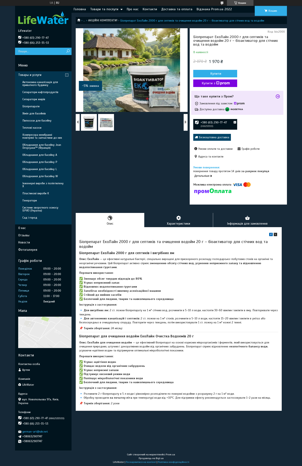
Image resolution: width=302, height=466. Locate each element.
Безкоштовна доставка (214, 137)
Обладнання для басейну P (39, 162)
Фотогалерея (27, 250)
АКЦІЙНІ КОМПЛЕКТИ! (102, 20)
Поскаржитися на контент (141, 462)
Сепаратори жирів (33, 99)
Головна (80, 9)
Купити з (216, 83)
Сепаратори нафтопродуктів (40, 92)
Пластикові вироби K (35, 193)
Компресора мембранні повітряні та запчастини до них (42, 136)
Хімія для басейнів (34, 113)
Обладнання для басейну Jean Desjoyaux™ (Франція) (41, 146)
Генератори (29, 200)
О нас (22, 228)
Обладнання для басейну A (39, 155)
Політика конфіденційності (173, 462)
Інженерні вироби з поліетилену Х (43, 185)
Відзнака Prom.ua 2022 (214, 9)
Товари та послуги (104, 9)
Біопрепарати (31, 106)
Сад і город (29, 217)
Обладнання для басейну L (39, 169)
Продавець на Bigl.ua (151, 458)
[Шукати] (68, 51)
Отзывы (23, 235)
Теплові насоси (31, 127)
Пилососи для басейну (36, 120)
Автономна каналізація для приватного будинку (40, 83)
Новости (24, 242)
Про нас (132, 9)
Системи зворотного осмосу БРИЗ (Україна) (40, 209)
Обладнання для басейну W (40, 176)
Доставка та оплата (176, 9)
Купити (215, 74)
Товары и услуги (29, 75)
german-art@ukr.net (35, 431)
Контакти (150, 9)
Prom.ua (170, 454)
